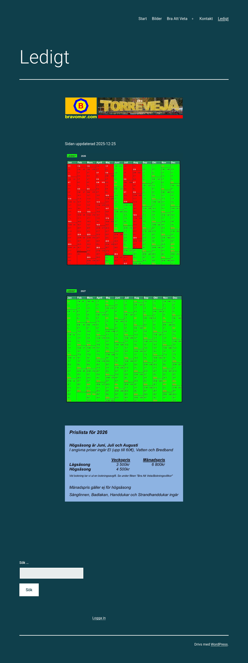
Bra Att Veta (177, 18)
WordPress (219, 644)
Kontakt (206, 18)
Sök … (24, 563)
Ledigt (223, 18)
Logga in (99, 618)
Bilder (157, 18)
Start (143, 18)
